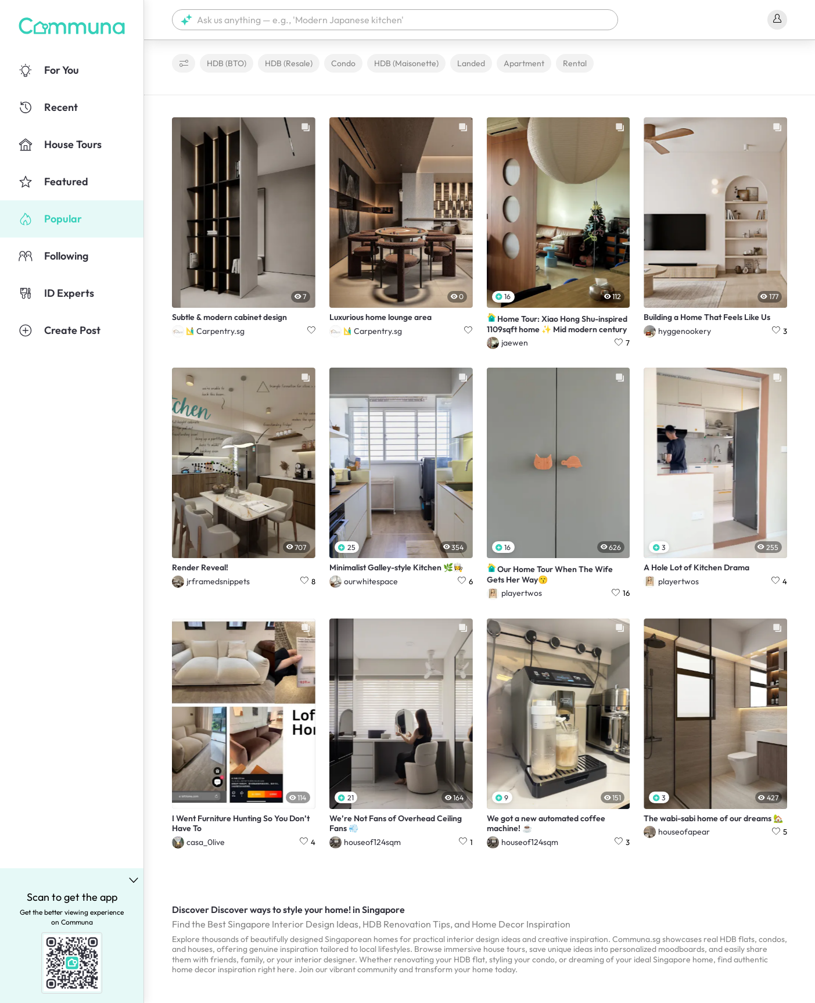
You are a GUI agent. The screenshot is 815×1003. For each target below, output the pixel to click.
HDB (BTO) (226, 63)
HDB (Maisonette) (406, 63)
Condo (343, 63)
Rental (575, 63)
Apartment (524, 63)
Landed (471, 63)
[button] (395, 19)
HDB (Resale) (289, 63)
